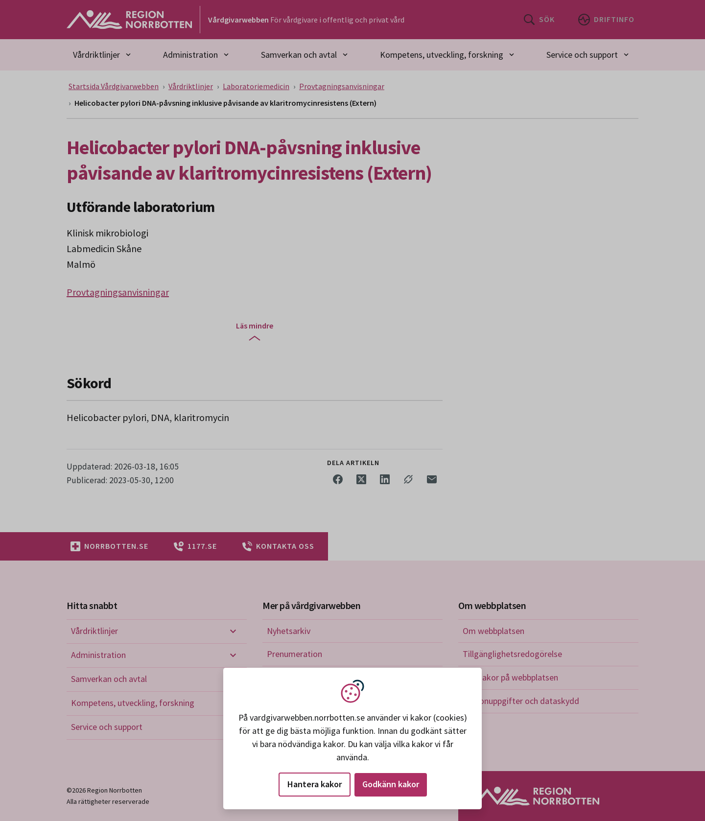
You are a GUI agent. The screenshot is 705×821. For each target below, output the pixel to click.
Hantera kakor (314, 784)
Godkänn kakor (390, 784)
